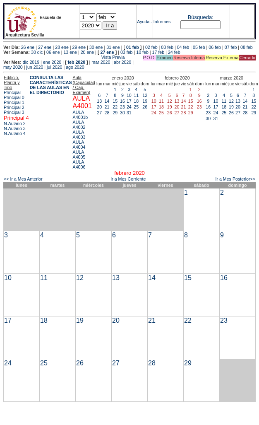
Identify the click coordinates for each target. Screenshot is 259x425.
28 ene (62, 47)
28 (107, 112)
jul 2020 (54, 67)
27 (99, 112)
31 (129, 112)
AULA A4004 (79, 145)
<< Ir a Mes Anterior (23, 178)
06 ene (53, 52)
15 (115, 101)
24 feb (174, 52)
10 (129, 95)
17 (129, 101)
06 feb (215, 47)
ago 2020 (75, 67)
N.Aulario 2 (15, 123)
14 (107, 101)
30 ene (96, 47)
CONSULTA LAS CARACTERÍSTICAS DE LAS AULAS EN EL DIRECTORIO (51, 85)
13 (99, 101)
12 (144, 95)
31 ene (113, 47)
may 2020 (13, 67)
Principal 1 (14, 102)
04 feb (183, 47)
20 (99, 106)
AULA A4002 (79, 125)
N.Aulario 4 (15, 133)
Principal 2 (14, 107)
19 (144, 101)
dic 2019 (31, 62)
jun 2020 (34, 67)
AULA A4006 (79, 164)
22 (115, 106)
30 (122, 112)
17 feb (158, 52)
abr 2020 (122, 62)
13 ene (70, 52)
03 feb (167, 47)
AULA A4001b (80, 115)
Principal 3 (14, 112)
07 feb (231, 47)
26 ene (28, 47)
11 (136, 95)
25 (136, 106)
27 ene (45, 47)
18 (136, 101)
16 (122, 101)
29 (115, 112)
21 (107, 106)
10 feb (142, 52)
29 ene (79, 47)
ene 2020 (52, 62)
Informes (161, 21)
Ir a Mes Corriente (128, 178)
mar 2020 (100, 62)
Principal (12, 92)
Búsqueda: (200, 17)
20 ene (87, 52)
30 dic (37, 52)
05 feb (199, 47)
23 (122, 106)
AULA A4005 (79, 154)
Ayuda (143, 21)
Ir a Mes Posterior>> (235, 178)
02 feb (151, 47)
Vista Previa (64, 57)
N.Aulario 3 (15, 128)
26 (144, 106)
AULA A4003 (79, 135)
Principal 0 (14, 97)
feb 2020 (76, 62)
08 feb (246, 47)
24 (129, 106)
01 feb (132, 47)
